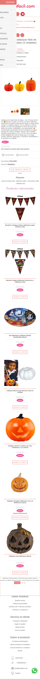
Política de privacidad (20, 603)
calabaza (19, 183)
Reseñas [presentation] (20, 60)
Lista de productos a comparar (20, 647)
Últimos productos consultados (20, 644)
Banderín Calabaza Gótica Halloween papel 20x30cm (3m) (20, 226)
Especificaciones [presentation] (20, 57)
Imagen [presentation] (20, 49)
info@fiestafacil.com (21, 668)
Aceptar (17, 583)
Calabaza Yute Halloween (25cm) (20, 556)
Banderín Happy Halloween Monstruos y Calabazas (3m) (20, 281)
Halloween (19, 181)
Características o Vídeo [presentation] (20, 53)
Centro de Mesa (6, 181)
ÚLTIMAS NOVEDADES (20, 641)
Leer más (23, 583)
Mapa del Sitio (20, 627)
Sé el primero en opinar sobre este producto (15, 149)
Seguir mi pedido (20, 624)
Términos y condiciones (20, 610)
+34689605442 (21, 663)
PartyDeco (11, 164)
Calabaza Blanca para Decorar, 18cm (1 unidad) (20, 391)
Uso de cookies (20, 630)
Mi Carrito (23, 14)
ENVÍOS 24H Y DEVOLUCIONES (20, 607)
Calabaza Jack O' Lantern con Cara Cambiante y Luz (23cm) (20, 446)
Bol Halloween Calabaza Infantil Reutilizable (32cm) (20, 336)
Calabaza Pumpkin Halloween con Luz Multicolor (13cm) (20, 501)
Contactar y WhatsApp (20, 621)
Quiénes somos (20, 600)
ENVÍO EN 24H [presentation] (20, 64)
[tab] (20, 49)
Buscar (20, 651)
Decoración (31, 181)
